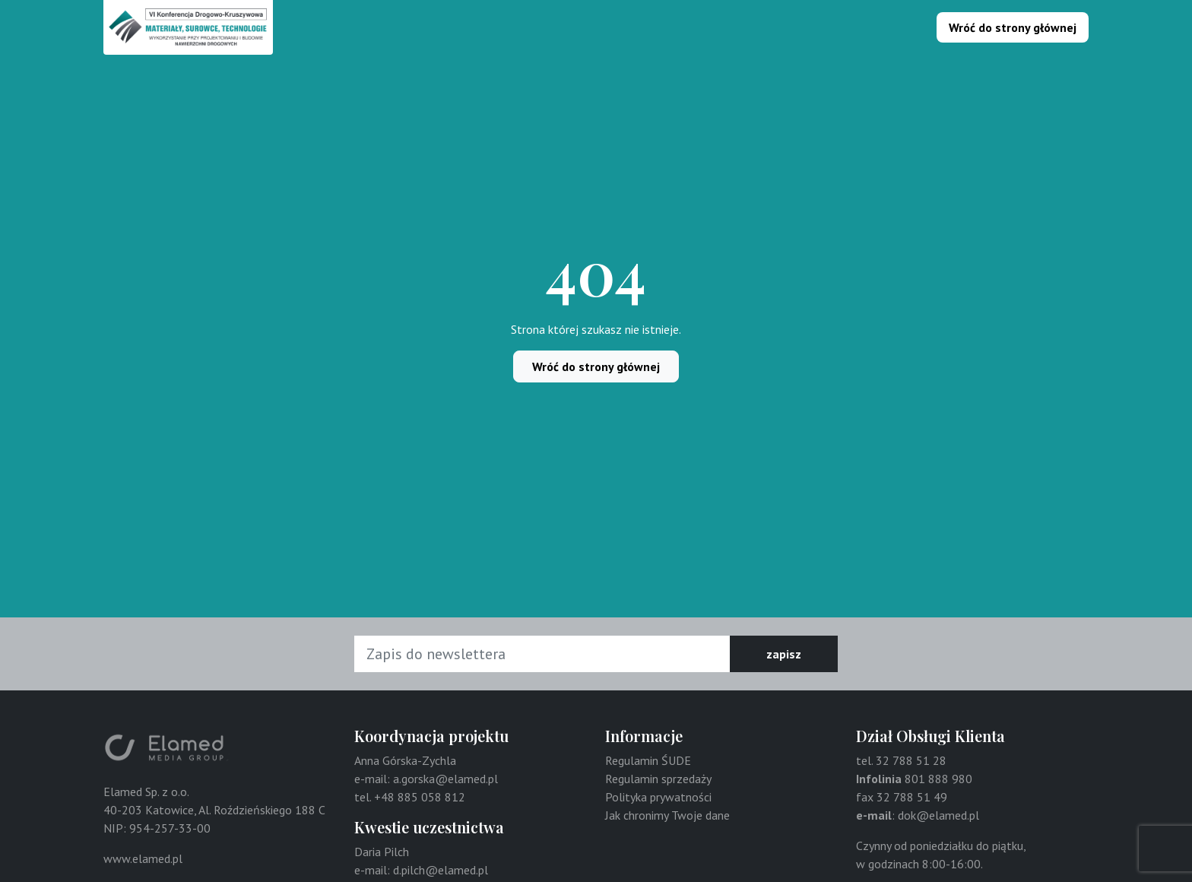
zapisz (783, 654)
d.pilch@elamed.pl (440, 869)
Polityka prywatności (658, 796)
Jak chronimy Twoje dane (667, 815)
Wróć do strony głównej (1012, 27)
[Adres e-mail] (542, 654)
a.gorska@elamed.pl (445, 778)
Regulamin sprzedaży (658, 778)
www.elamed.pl (142, 858)
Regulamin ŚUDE (648, 760)
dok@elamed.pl (938, 815)
